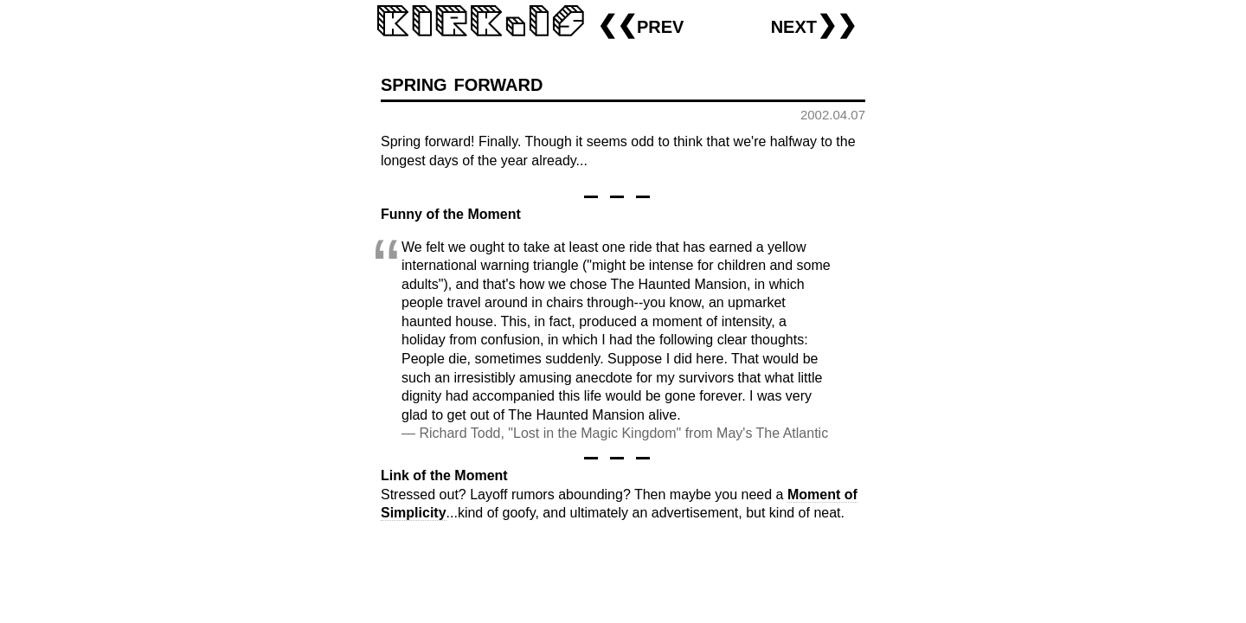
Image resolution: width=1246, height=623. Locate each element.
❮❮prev (640, 24)
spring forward (462, 82)
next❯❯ (814, 24)
